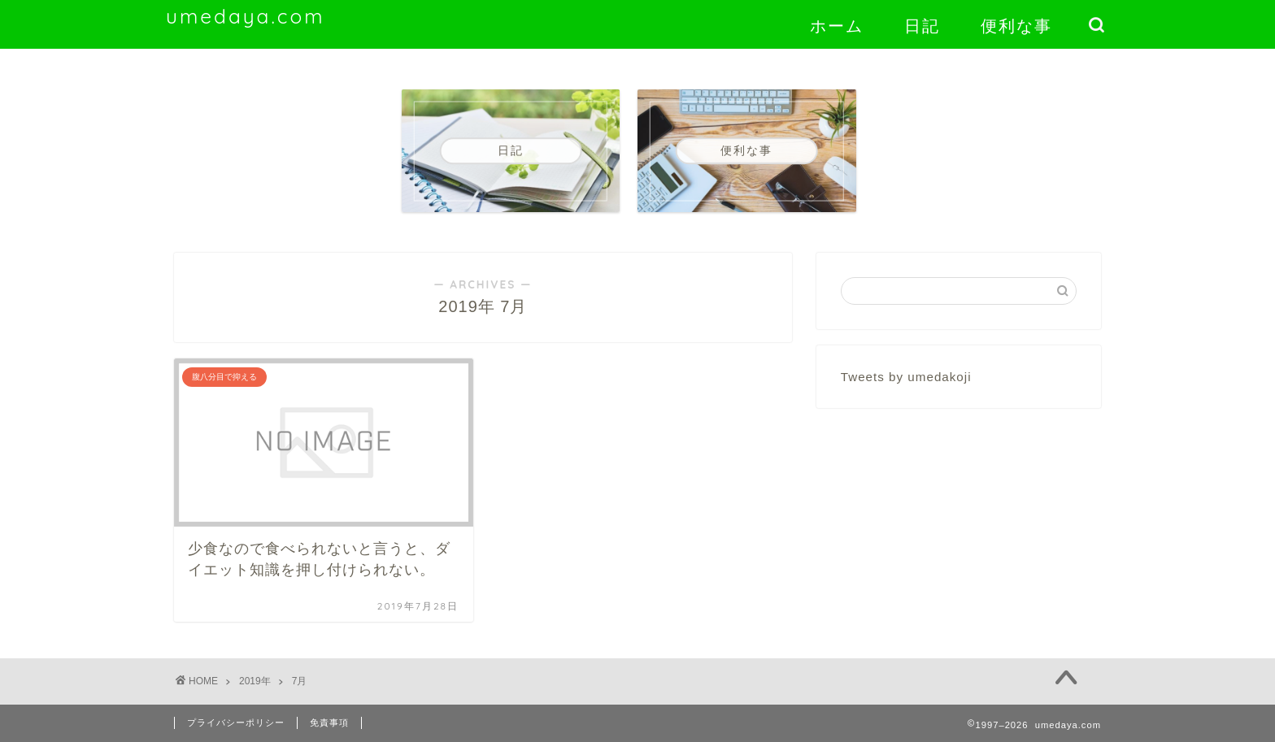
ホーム (837, 25)
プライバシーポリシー (236, 722)
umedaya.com (245, 16)
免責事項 (329, 722)
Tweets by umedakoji (906, 377)
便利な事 (1016, 25)
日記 (922, 25)
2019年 (255, 681)
